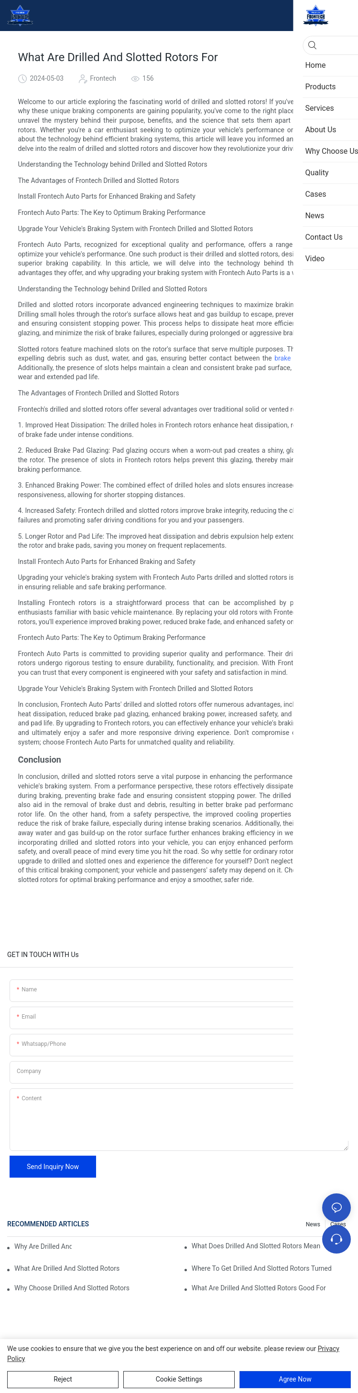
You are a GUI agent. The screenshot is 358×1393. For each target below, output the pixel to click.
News (313, 1224)
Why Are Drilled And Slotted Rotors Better (43, 1246)
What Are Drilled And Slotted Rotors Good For (259, 1288)
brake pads (291, 358)
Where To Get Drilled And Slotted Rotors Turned (262, 1268)
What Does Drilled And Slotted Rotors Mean (256, 1246)
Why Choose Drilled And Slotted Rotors (72, 1288)
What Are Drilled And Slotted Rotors (66, 1268)
